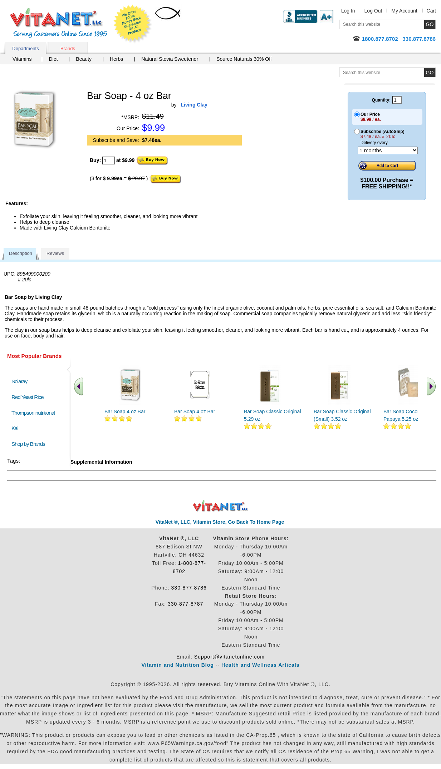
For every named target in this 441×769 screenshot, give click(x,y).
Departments (25, 48)
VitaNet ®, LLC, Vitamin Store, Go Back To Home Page (220, 522)
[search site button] (429, 72)
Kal (14, 428)
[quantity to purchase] (108, 160)
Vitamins (22, 59)
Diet (53, 59)
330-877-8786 (189, 588)
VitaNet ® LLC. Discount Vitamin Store (220, 506)
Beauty (84, 59)
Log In (348, 11)
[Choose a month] (388, 150)
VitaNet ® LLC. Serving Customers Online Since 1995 (58, 23)
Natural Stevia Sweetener (169, 59)
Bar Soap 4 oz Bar (124, 411)
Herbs (116, 59)
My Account (404, 11)
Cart (431, 11)
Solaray (19, 381)
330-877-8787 (185, 604)
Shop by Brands (29, 444)
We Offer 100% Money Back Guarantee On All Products (132, 24)
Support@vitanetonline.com (229, 657)
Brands (67, 48)
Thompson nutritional (33, 413)
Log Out (373, 11)
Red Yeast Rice (27, 397)
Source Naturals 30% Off (244, 59)
